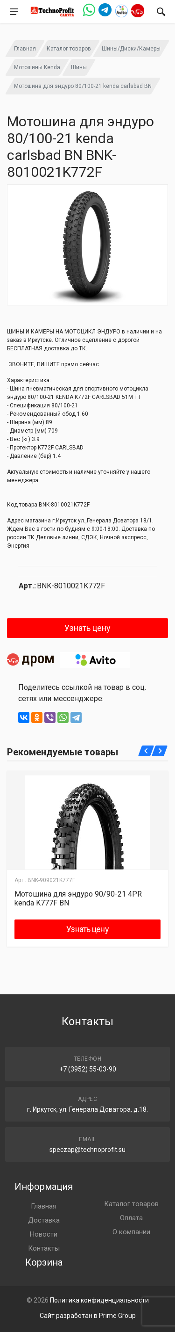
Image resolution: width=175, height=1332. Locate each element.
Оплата (131, 1218)
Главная (25, 48)
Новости (43, 1234)
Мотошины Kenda (37, 67)
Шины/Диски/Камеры (131, 48)
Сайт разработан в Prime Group (88, 1315)
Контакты (44, 1248)
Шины (79, 67)
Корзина (44, 1262)
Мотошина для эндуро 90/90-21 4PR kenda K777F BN (78, 898)
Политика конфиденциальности (99, 1300)
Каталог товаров (69, 48)
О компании (131, 1232)
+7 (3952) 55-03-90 (87, 1069)
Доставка (44, 1220)
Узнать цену (87, 628)
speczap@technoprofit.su (87, 1149)
